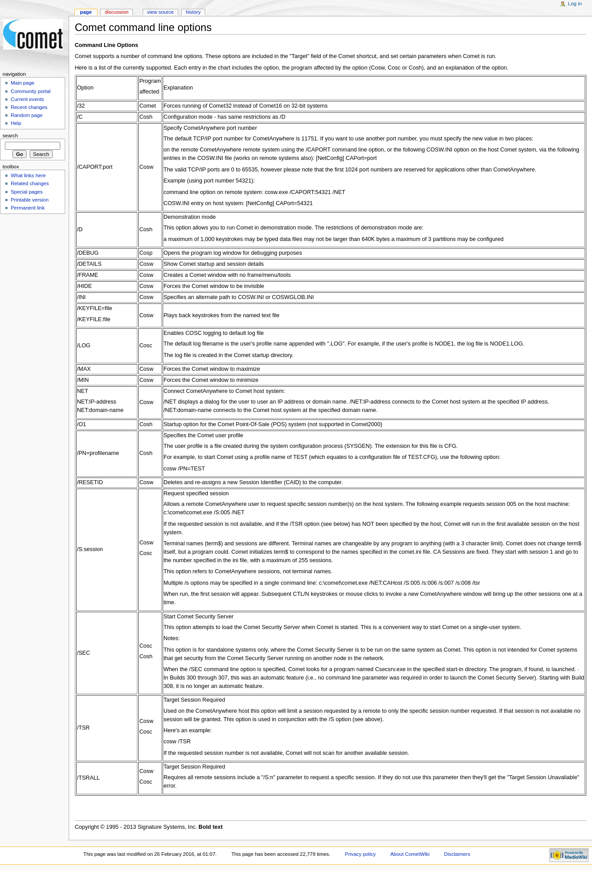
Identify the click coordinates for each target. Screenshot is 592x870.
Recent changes (29, 107)
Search (10, 135)
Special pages (27, 191)
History (193, 12)
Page (86, 12)
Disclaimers (457, 854)
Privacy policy (360, 854)
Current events (27, 99)
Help (16, 123)
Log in (575, 3)
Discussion (116, 12)
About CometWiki (409, 854)
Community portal (31, 91)
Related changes (30, 183)
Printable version (29, 199)
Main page (23, 82)
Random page (27, 115)
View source (160, 12)
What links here (28, 175)
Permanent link (27, 207)
